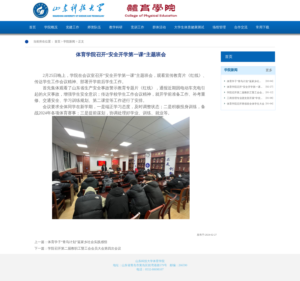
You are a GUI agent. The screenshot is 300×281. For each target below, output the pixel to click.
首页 (32, 27)
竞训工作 (137, 27)
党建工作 (72, 27)
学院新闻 (69, 41)
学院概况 (51, 27)
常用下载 (262, 27)
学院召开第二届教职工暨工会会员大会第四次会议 (84, 248)
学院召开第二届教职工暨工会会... (245, 92)
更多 (269, 70)
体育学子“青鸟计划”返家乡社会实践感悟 (77, 242)
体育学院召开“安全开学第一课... (244, 86)
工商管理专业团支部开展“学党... (244, 98)
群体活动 (159, 27)
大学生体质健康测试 (189, 27)
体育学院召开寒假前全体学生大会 (245, 103)
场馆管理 (219, 27)
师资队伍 (94, 27)
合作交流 (241, 27)
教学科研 (115, 27)
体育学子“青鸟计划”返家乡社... (244, 81)
